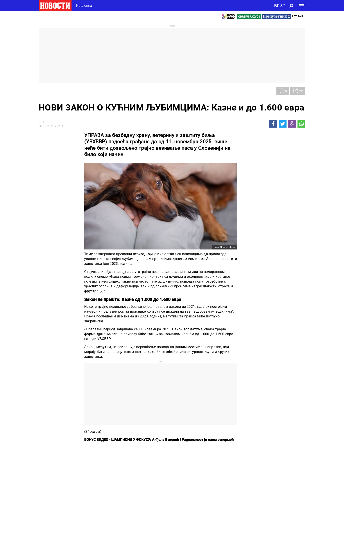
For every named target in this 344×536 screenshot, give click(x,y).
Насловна (84, 6)
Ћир (300, 16)
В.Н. (42, 122)
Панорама (50, 91)
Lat (294, 16)
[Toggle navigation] (301, 5)
